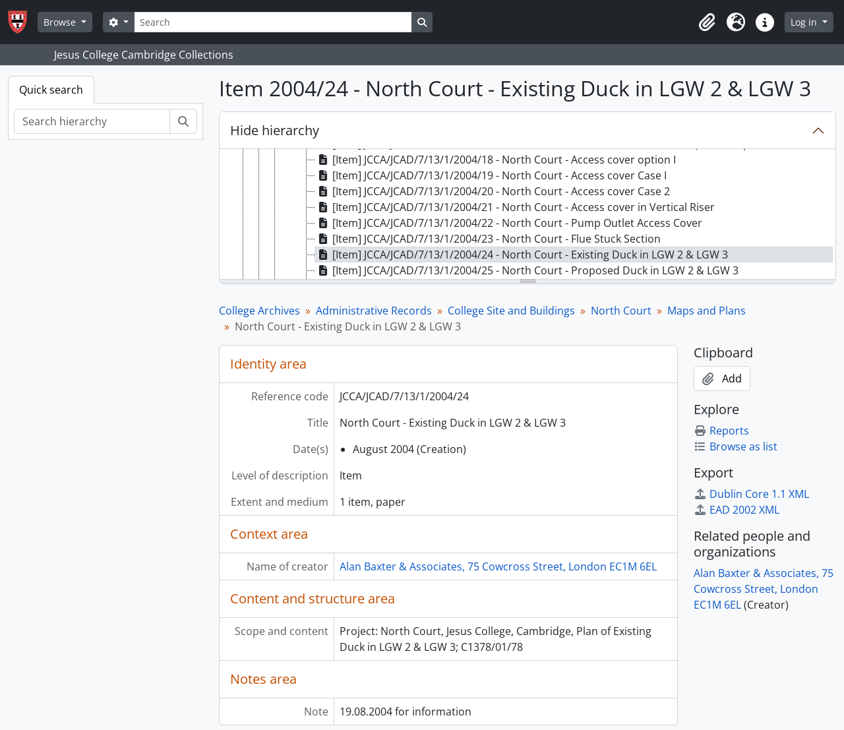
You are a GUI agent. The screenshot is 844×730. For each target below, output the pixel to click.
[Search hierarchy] (92, 121)
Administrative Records (374, 310)
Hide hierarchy (274, 130)
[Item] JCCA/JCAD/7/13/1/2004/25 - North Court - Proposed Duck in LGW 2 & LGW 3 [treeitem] (526, 270)
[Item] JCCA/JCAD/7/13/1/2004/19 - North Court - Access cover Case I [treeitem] (491, 175)
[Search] (273, 22)
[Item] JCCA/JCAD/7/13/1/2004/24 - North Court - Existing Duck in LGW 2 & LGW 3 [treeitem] (521, 254)
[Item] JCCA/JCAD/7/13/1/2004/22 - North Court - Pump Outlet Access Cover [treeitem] (508, 223)
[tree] (527, 215)
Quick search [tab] (51, 89)
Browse (61, 22)
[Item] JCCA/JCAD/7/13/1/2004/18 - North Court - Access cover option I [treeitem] (495, 159)
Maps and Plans (706, 310)
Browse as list (735, 446)
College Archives (259, 310)
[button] (706, 22)
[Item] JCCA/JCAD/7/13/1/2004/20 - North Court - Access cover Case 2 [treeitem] (492, 191)
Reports (721, 430)
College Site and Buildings (511, 310)
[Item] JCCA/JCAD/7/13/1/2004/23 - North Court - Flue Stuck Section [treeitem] (488, 239)
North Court (621, 310)
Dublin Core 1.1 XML (751, 494)
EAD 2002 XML (736, 509)
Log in (805, 22)
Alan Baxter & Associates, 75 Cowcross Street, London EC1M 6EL (498, 566)
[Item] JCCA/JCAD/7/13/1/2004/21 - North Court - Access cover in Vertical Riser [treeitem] (515, 207)
